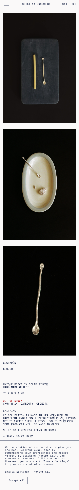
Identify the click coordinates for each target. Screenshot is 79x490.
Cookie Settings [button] (17, 472)
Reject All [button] (42, 471)
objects (42, 403)
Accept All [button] (17, 480)
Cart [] (69, 4)
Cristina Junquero (36, 4)
